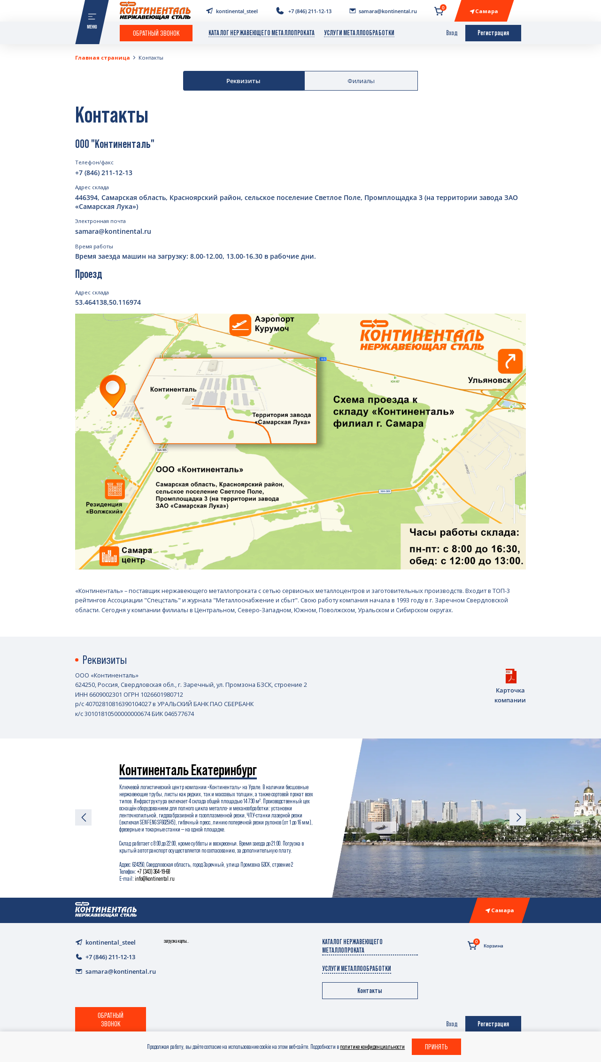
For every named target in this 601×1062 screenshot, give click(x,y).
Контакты (151, 57)
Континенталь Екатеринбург (188, 770)
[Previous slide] (83, 818)
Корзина (485, 945)
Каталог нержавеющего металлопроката (261, 33)
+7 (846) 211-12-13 (103, 172)
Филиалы (361, 81)
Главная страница (102, 57)
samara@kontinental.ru (113, 231)
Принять (436, 1046)
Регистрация (493, 33)
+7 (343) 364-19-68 (153, 871)
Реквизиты (243, 81)
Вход (452, 33)
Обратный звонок (156, 33)
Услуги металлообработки (359, 33)
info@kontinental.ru (155, 878)
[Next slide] (517, 818)
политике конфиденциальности (372, 1046)
